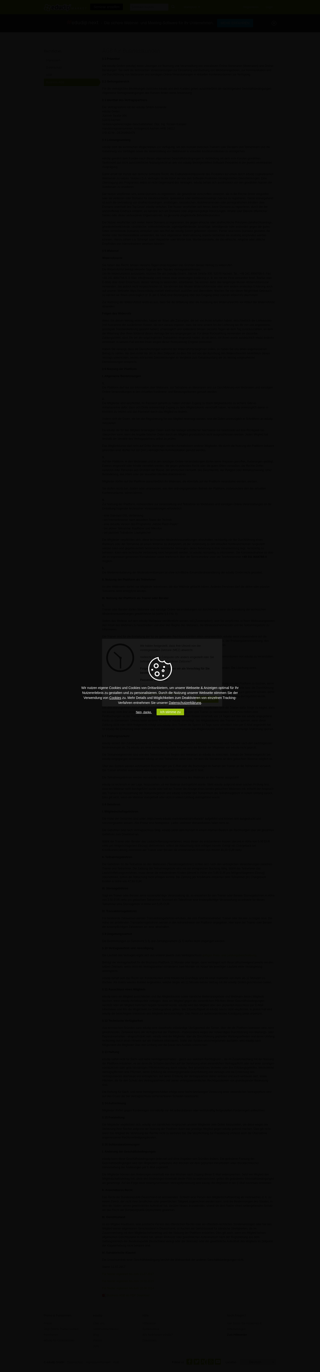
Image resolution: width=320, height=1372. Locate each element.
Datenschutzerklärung (185, 703)
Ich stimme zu (170, 712)
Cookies (115, 698)
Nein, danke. (144, 712)
